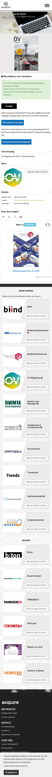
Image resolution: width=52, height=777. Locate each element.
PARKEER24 (33, 599)
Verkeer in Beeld (35, 670)
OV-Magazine (34, 377)
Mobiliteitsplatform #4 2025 (25, 271)
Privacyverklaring (7, 727)
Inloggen (9, 106)
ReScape (31, 623)
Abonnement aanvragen (12, 122)
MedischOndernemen (37, 331)
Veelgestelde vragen (9, 713)
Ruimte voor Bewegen (33, 402)
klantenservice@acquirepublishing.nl (15, 752)
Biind (29, 306)
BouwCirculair (34, 576)
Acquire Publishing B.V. (9, 744)
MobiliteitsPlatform (37, 354)
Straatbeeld (33, 449)
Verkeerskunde (35, 496)
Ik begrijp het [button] (11, 772)
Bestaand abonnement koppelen (16, 142)
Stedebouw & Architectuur (34, 426)
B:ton (30, 552)
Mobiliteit (11, 17)
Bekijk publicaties (38, 171)
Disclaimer (5, 730)
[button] (49, 225)
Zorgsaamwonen (35, 520)
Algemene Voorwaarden (10, 734)
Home (3, 17)
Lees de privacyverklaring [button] (15, 766)
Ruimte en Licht (35, 647)
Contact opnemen (8, 717)
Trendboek (32, 472)
